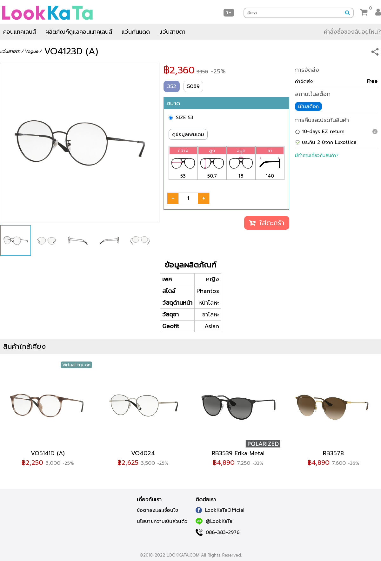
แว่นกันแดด (136, 31)
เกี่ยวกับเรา (149, 500)
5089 (193, 86)
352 (171, 86)
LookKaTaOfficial (220, 510)
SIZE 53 (184, 117)
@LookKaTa (214, 521)
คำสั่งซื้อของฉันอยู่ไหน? (352, 31)
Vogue (31, 51)
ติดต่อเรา (206, 500)
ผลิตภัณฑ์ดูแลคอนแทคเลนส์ (78, 31)
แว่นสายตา (172, 31)
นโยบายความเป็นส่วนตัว (162, 521)
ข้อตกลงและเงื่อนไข (157, 510)
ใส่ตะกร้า (266, 223)
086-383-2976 (218, 532)
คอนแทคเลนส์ (19, 31)
